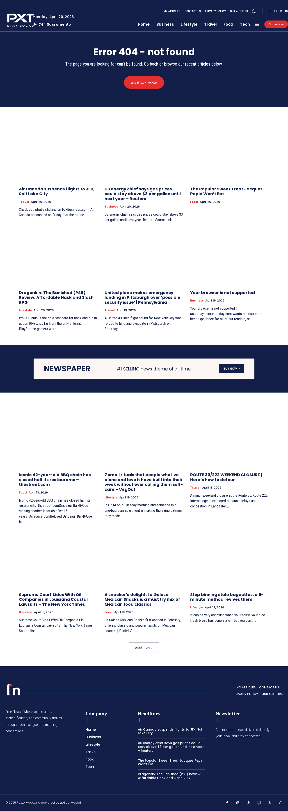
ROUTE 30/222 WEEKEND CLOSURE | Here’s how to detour (226, 477)
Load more (144, 648)
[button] (253, 11)
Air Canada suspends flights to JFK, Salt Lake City (56, 191)
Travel (24, 202)
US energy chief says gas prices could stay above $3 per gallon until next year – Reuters (143, 193)
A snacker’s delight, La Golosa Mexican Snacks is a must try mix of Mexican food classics (142, 599)
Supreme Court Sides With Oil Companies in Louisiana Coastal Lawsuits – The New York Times (53, 599)
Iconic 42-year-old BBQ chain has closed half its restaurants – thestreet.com (55, 479)
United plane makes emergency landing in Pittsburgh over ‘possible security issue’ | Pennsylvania (142, 297)
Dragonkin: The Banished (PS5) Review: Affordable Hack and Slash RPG (56, 297)
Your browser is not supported (222, 292)
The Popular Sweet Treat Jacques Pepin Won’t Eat (226, 191)
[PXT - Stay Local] (13, 690)
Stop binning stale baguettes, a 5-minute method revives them (227, 597)
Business (111, 207)
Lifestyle (25, 310)
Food (194, 202)
